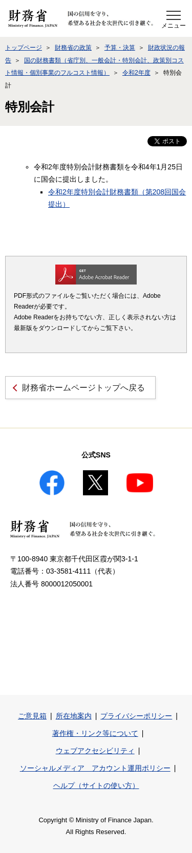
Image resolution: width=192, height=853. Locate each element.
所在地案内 (74, 716)
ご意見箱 (32, 716)
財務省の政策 (73, 47)
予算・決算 (119, 47)
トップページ (23, 47)
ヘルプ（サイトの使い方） (96, 785)
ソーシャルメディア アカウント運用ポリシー (95, 768)
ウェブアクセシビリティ (95, 751)
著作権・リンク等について (95, 733)
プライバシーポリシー (136, 716)
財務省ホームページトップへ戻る (83, 387)
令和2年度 (136, 72)
